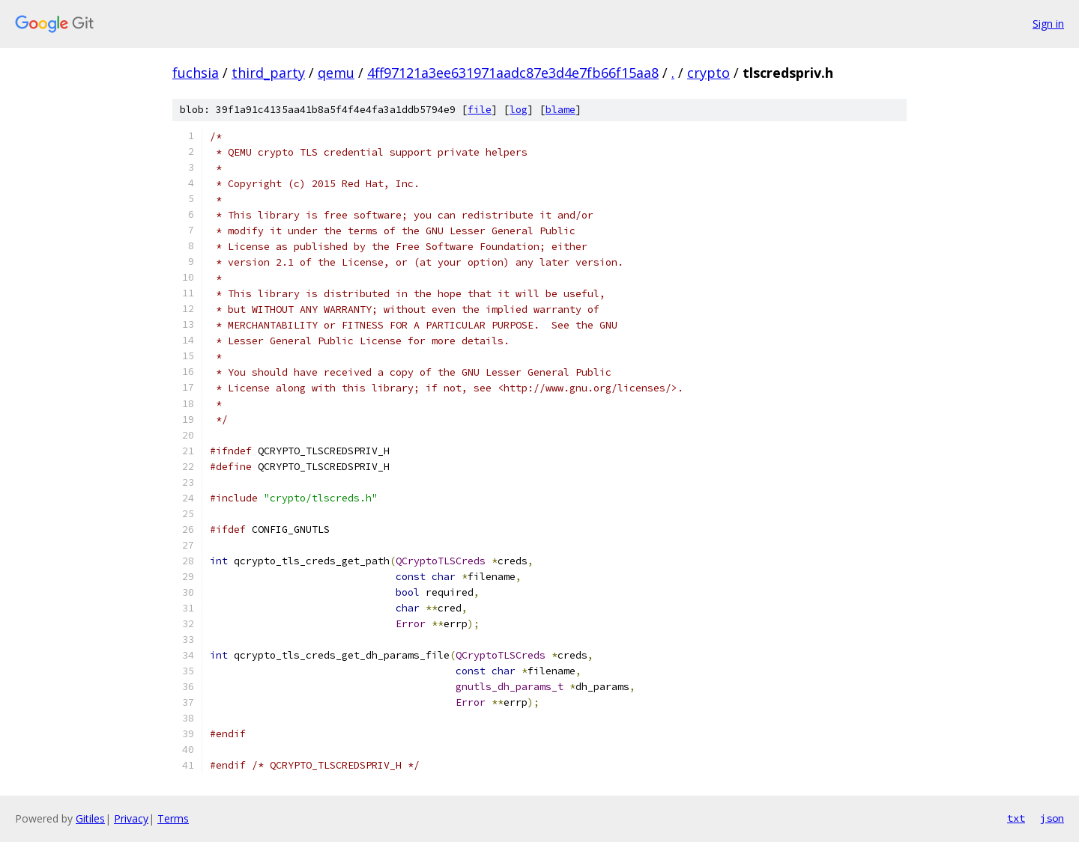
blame (560, 109)
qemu (336, 73)
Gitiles (90, 818)
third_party (268, 73)
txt (1016, 818)
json (1052, 818)
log (519, 109)
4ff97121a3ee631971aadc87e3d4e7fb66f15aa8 (513, 73)
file (480, 109)
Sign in (1048, 23)
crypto (708, 73)
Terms (173, 818)
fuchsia (195, 73)
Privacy (131, 818)
